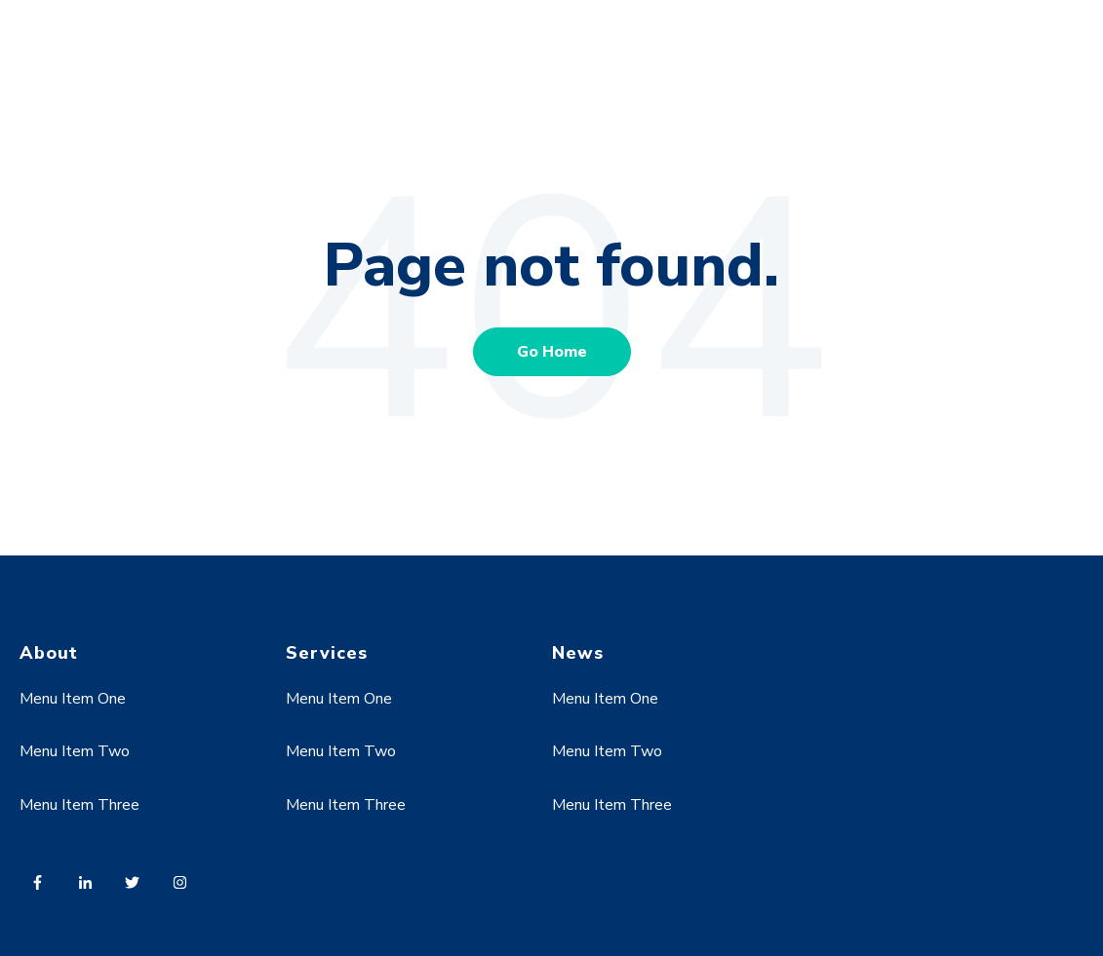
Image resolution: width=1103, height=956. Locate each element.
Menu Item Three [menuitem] (79, 805)
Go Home (552, 352)
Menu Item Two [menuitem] (75, 751)
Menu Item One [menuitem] (73, 698)
